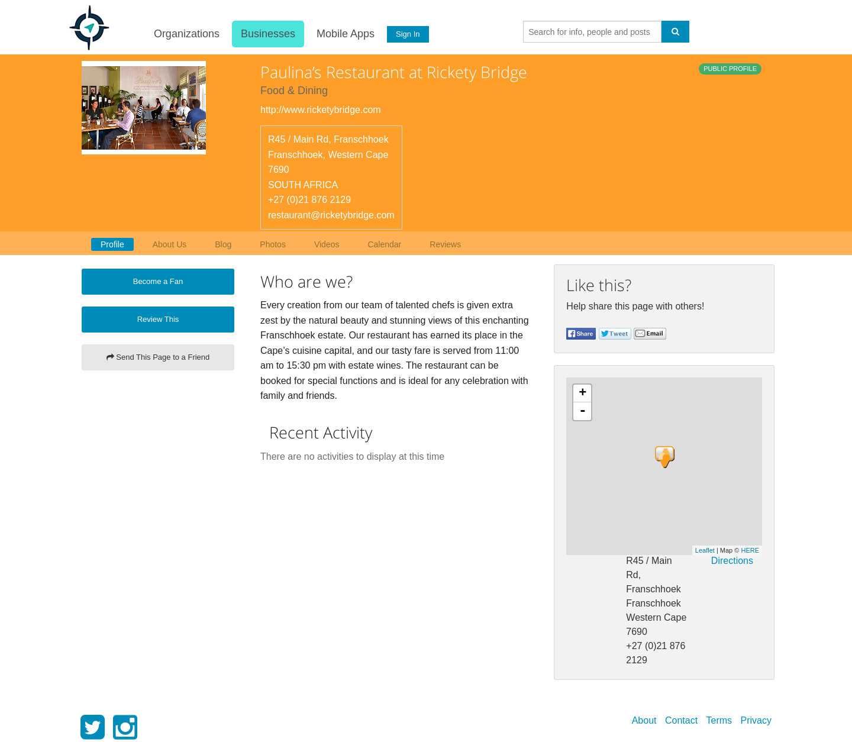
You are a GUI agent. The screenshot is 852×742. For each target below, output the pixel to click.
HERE (750, 550)
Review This (158, 319)
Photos (273, 244)
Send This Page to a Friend (158, 357)
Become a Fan (158, 281)
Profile (112, 244)
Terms (719, 720)
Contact (681, 720)
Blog (223, 244)
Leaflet (705, 550)
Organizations (185, 34)
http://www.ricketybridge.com (320, 110)
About (644, 720)
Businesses (266, 34)
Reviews (445, 244)
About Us (170, 244)
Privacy (756, 720)
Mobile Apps (344, 34)
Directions (732, 561)
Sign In (406, 34)
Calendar (384, 244)
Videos (327, 244)
